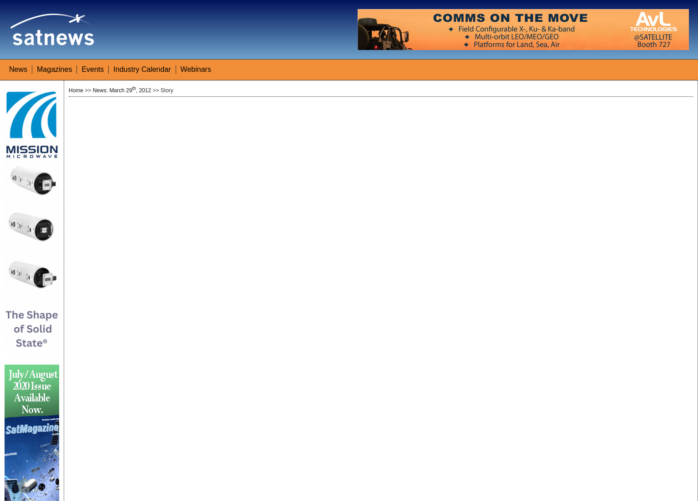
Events (92, 69)
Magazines (54, 69)
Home (76, 90)
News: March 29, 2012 (122, 90)
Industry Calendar (142, 69)
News (18, 69)
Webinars (196, 69)
